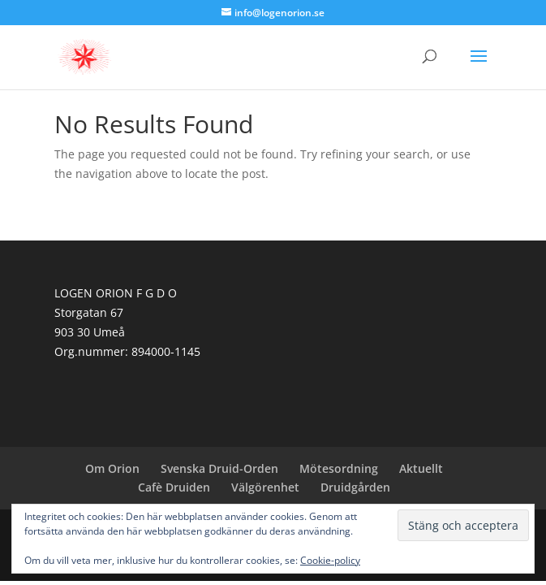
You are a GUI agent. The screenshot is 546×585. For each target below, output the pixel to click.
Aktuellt (421, 468)
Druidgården (355, 487)
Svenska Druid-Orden (219, 468)
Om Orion (112, 468)
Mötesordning (338, 468)
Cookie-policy (330, 560)
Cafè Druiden (174, 487)
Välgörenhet (265, 487)
